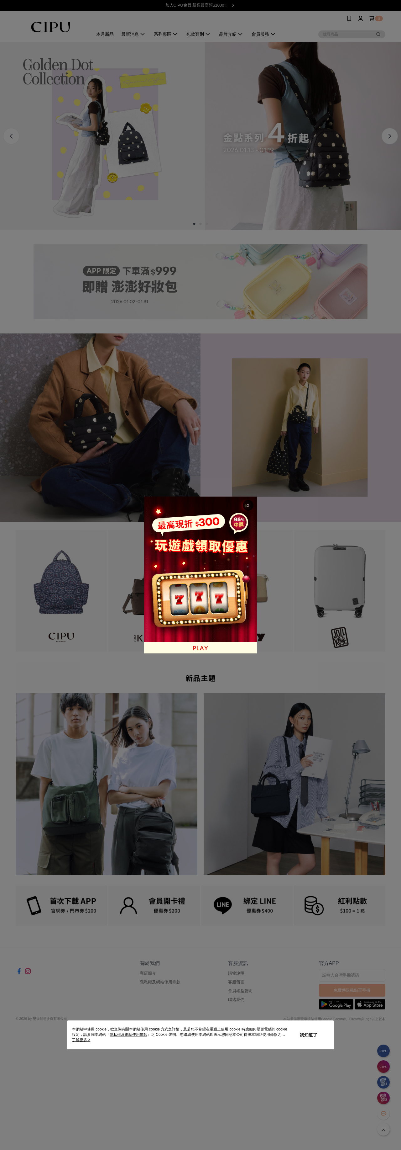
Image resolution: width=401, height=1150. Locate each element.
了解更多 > (81, 1040)
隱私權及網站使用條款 (128, 1034)
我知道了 (308, 1034)
